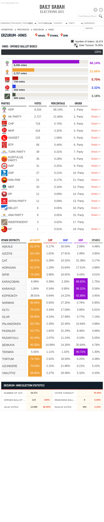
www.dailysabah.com (10, 3)
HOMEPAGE (5, 23)
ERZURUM (39, 29)
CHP (50, 240)
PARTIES (98, 23)
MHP (65, 240)
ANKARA (40, 35)
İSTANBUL (53, 35)
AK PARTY (35, 240)
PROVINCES (16, 23)
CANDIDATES (88, 23)
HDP (81, 240)
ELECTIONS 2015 (52, 12)
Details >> (96, 109)
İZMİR (64, 35)
